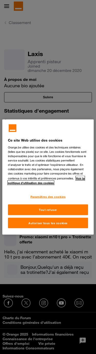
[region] (47, 177)
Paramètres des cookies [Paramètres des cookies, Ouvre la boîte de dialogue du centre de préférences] (48, 196)
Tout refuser (48, 209)
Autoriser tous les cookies (48, 223)
